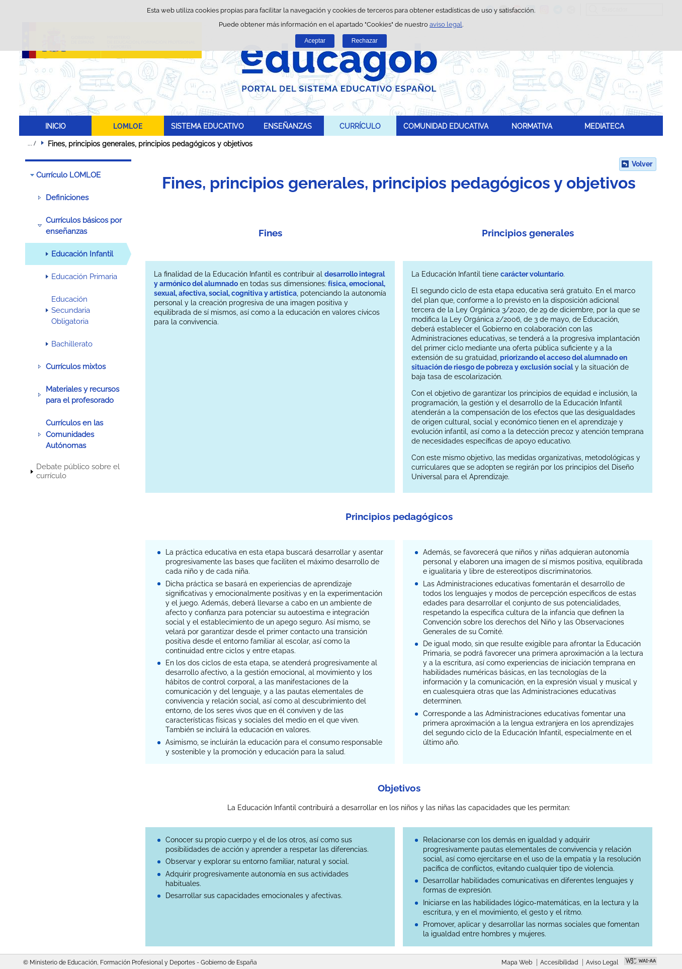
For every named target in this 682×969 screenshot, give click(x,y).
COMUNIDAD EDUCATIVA (445, 126)
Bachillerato (72, 343)
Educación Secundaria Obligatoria (70, 310)
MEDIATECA (604, 126)
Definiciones (67, 197)
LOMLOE (127, 126)
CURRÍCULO (360, 126)
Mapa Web (516, 962)
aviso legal (446, 24)
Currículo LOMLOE (68, 175)
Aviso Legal (602, 962)
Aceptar (314, 40)
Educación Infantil (82, 253)
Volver (642, 164)
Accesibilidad (559, 962)
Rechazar (365, 40)
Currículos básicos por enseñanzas (84, 226)
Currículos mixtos (76, 366)
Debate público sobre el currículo (78, 471)
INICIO (55, 126)
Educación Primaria (84, 276)
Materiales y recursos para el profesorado (82, 395)
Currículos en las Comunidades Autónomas (74, 434)
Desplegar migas (32, 143)
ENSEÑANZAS (288, 126)
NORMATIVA (532, 126)
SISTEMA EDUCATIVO (207, 126)
